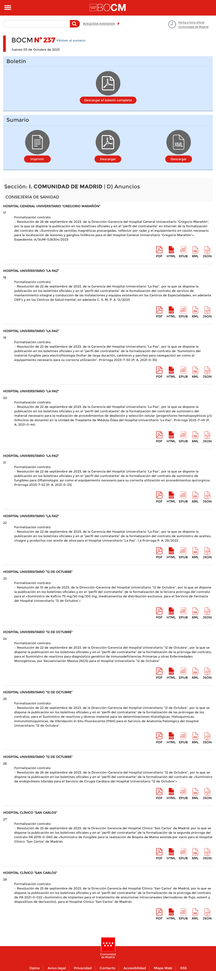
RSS (183, 968)
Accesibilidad (134, 968)
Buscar (75, 26)
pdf (159, 256)
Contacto (107, 968)
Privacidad (83, 968)
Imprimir (37, 159)
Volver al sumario (71, 40)
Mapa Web (163, 968)
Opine (34, 968)
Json (207, 256)
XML (195, 256)
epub (183, 256)
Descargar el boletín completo (108, 100)
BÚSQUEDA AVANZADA (99, 23)
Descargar (108, 159)
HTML (171, 256)
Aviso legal (57, 968)
